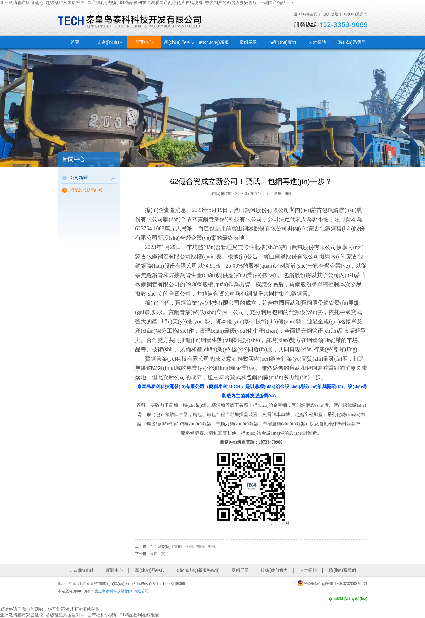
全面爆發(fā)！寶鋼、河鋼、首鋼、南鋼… (184, 546)
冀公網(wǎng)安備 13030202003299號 (332, 583)
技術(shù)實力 (282, 42)
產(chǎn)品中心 (179, 42)
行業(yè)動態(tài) (86, 189)
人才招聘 (317, 42)
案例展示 (248, 42)
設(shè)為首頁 (305, 14)
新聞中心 (144, 42)
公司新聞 (79, 177)
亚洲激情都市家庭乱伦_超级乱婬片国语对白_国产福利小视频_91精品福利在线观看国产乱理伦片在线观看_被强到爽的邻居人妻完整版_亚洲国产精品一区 (147, 2)
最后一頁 (157, 554)
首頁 (75, 42)
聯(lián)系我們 (355, 14)
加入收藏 (330, 14)
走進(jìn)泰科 (109, 42)
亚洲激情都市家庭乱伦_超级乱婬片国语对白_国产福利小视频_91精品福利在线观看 (79, 614)
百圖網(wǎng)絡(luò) (350, 598)
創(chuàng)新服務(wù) (213, 44)
